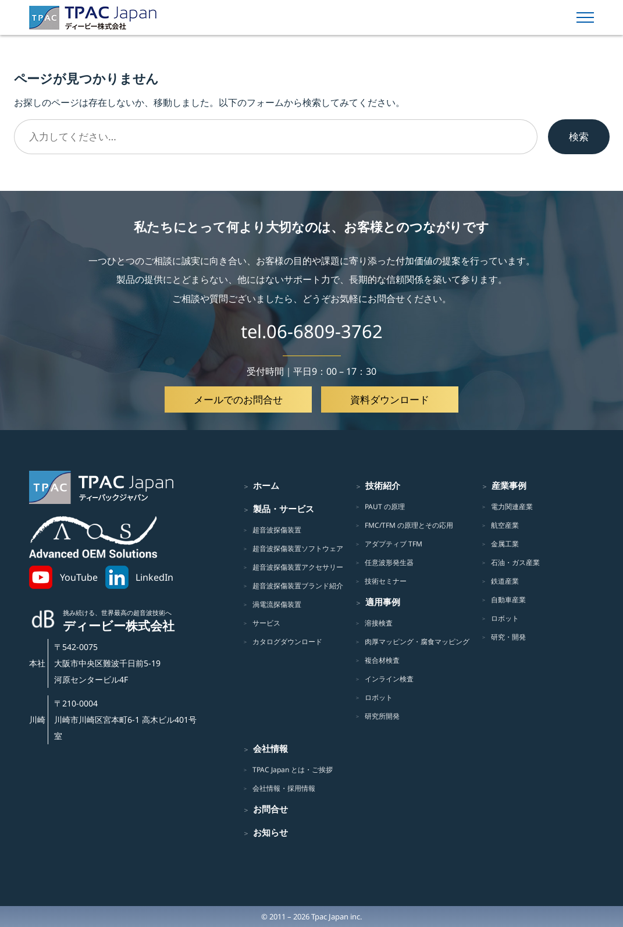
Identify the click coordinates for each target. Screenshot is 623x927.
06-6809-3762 (324, 331)
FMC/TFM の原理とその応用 (409, 525)
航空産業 (505, 525)
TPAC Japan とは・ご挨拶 (292, 770)
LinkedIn (154, 577)
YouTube (79, 577)
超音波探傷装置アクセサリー (297, 567)
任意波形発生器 (389, 562)
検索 (579, 136)
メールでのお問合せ (238, 399)
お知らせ (270, 832)
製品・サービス (283, 508)
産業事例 (509, 485)
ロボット (379, 697)
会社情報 (270, 748)
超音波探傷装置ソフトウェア (297, 548)
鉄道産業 (505, 581)
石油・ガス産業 (515, 562)
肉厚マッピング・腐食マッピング (417, 642)
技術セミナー (386, 581)
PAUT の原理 (385, 507)
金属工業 (505, 544)
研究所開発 (382, 716)
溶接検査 (379, 623)
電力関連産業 (512, 507)
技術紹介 (382, 485)
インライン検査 (389, 679)
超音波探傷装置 (276, 530)
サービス (266, 623)
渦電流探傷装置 (276, 604)
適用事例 (382, 602)
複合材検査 (382, 660)
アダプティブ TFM (393, 544)
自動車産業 (508, 600)
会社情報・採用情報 (283, 788)
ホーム (266, 485)
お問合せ (270, 809)
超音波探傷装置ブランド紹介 (297, 586)
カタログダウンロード (287, 642)
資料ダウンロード (389, 399)
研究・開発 (508, 637)
